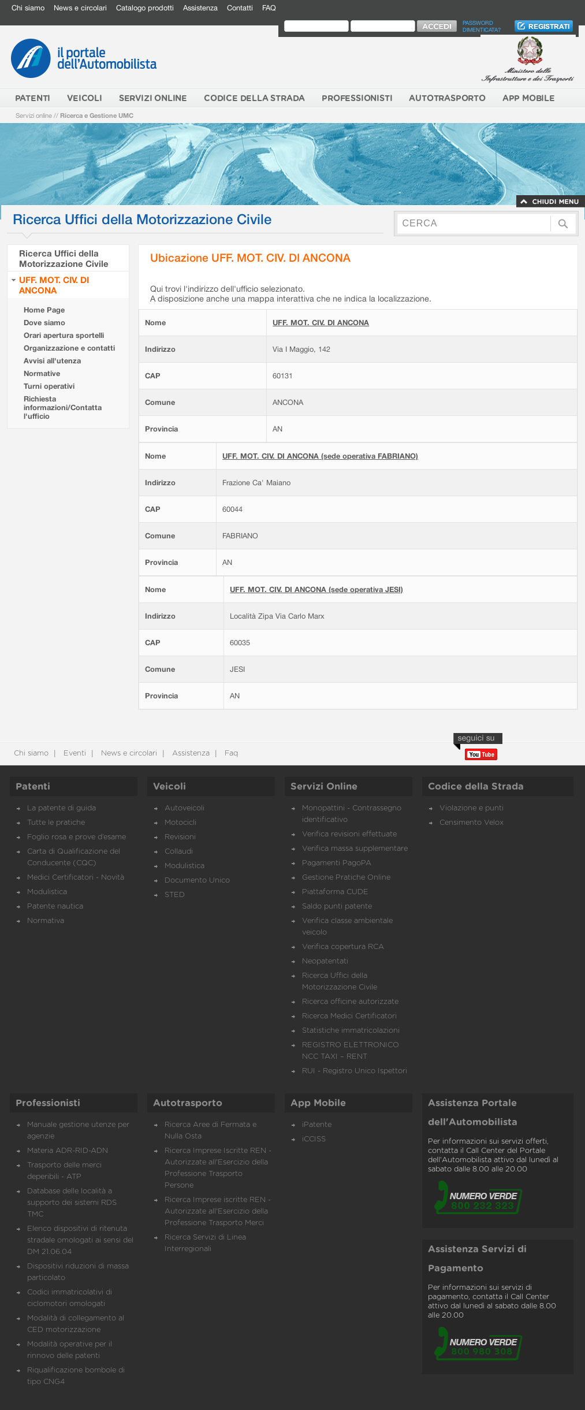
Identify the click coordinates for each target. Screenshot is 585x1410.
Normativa (45, 921)
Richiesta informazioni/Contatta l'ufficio (63, 408)
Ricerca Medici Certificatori (349, 1016)
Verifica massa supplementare (355, 849)
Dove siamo (44, 322)
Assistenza (200, 7)
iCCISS (314, 1139)
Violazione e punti (471, 808)
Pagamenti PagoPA (336, 863)
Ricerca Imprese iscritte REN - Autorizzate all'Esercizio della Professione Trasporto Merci (218, 1211)
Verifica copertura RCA (343, 947)
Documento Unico (197, 880)
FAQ (269, 7)
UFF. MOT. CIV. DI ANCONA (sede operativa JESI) (316, 589)
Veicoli (169, 786)
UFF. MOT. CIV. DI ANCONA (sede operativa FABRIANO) (320, 456)
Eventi (73, 753)
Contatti (240, 7)
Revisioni (180, 837)
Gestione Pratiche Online (346, 877)
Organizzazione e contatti (69, 348)
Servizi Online (323, 786)
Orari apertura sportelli (64, 335)
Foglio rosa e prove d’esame (76, 837)
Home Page (44, 310)
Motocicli (180, 823)
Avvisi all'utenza (52, 360)
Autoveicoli (184, 808)
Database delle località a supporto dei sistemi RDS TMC (72, 1203)
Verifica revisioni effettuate (349, 834)
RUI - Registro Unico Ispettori (354, 1071)
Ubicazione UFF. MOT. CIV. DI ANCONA (250, 257)
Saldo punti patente (337, 906)
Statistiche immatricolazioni (351, 1031)
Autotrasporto (187, 1103)
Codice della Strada (476, 786)
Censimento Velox (471, 823)
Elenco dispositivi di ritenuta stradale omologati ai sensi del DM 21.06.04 (80, 1240)
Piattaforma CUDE (335, 892)
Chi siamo (28, 7)
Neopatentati (325, 961)
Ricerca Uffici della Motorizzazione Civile (64, 258)
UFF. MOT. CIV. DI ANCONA (54, 284)
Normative (42, 373)
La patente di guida (61, 808)
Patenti (33, 786)
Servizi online (34, 115)
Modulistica (47, 892)
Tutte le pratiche (56, 823)
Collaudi (179, 851)
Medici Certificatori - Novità (75, 877)
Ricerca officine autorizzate (350, 1002)
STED (175, 895)
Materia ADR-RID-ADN (67, 1151)
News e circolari (80, 7)
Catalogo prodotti (145, 7)
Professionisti (48, 1103)
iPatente (316, 1125)
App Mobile (318, 1103)
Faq (230, 753)
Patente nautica (55, 906)
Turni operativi (49, 386)
